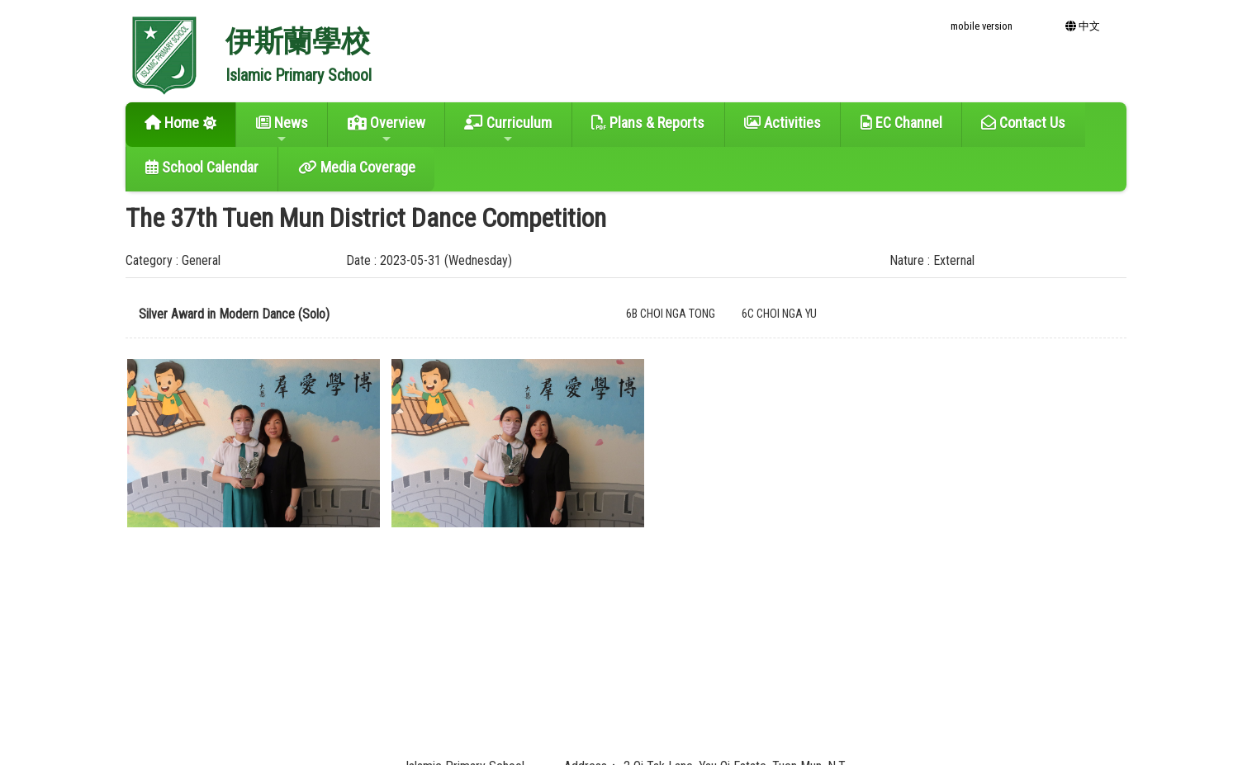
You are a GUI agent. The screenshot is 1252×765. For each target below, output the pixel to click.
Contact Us (1023, 122)
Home (172, 122)
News (282, 129)
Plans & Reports (647, 122)
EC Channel (901, 122)
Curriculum (508, 129)
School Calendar (201, 167)
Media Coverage (356, 167)
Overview (386, 129)
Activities (782, 122)
